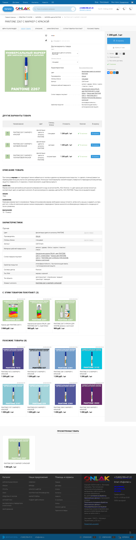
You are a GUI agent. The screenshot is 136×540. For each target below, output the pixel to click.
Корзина (125, 537)
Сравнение (88, 537)
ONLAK (84, 76)
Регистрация (104, 2)
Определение (124, 2)
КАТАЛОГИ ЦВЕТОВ (35, 487)
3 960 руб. (13, 328)
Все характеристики (86, 68)
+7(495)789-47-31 (87, 8)
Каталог (8, 9)
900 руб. (65, 328)
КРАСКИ (5, 484)
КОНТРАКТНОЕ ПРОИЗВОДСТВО (39, 491)
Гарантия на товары (61, 509)
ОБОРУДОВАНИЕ (8, 507)
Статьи (57, 501)
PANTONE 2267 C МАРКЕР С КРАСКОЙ (48, 281)
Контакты (35, 2)
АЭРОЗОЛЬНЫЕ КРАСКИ (10, 480)
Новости (45, 2)
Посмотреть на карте (91, 522)
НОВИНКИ (32, 480)
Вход (96, 2)
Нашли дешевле (113, 57)
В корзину (95, 133)
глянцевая (85, 79)
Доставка (16, 2)
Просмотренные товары (68, 429)
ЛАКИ (4, 491)
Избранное (107, 537)
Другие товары (87, 232)
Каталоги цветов (60, 505)
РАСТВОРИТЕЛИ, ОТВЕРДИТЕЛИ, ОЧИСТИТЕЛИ (13, 503)
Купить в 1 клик (119, 47)
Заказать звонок (85, 10)
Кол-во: (112, 53)
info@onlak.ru (125, 480)
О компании (59, 498)
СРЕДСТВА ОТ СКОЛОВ (10, 494)
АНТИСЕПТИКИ (7, 498)
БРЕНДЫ (31, 484)
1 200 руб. (66, 133)
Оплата (25, 2)
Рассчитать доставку (115, 61)
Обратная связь (10, 537)
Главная (5, 2)
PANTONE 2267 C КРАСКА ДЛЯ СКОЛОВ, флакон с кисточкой (92, 98)
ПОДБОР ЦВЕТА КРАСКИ (36, 498)
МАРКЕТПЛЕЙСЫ (34, 494)
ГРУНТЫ (5, 487)
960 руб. (39, 328)
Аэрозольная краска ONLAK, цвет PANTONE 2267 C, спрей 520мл (90, 91)
